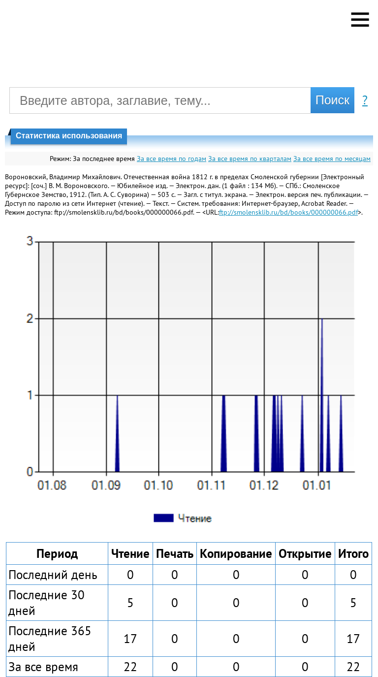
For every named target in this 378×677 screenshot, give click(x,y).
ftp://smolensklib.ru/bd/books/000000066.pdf (288, 212)
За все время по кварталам (249, 158)
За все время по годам (171, 158)
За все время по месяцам (332, 158)
